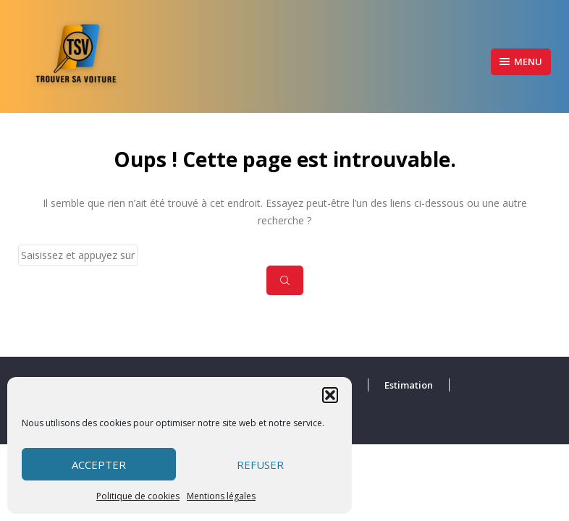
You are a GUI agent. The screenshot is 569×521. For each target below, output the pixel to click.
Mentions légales (221, 496)
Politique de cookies (138, 496)
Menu (521, 61)
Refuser (260, 464)
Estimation (408, 384)
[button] (330, 395)
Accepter (99, 464)
